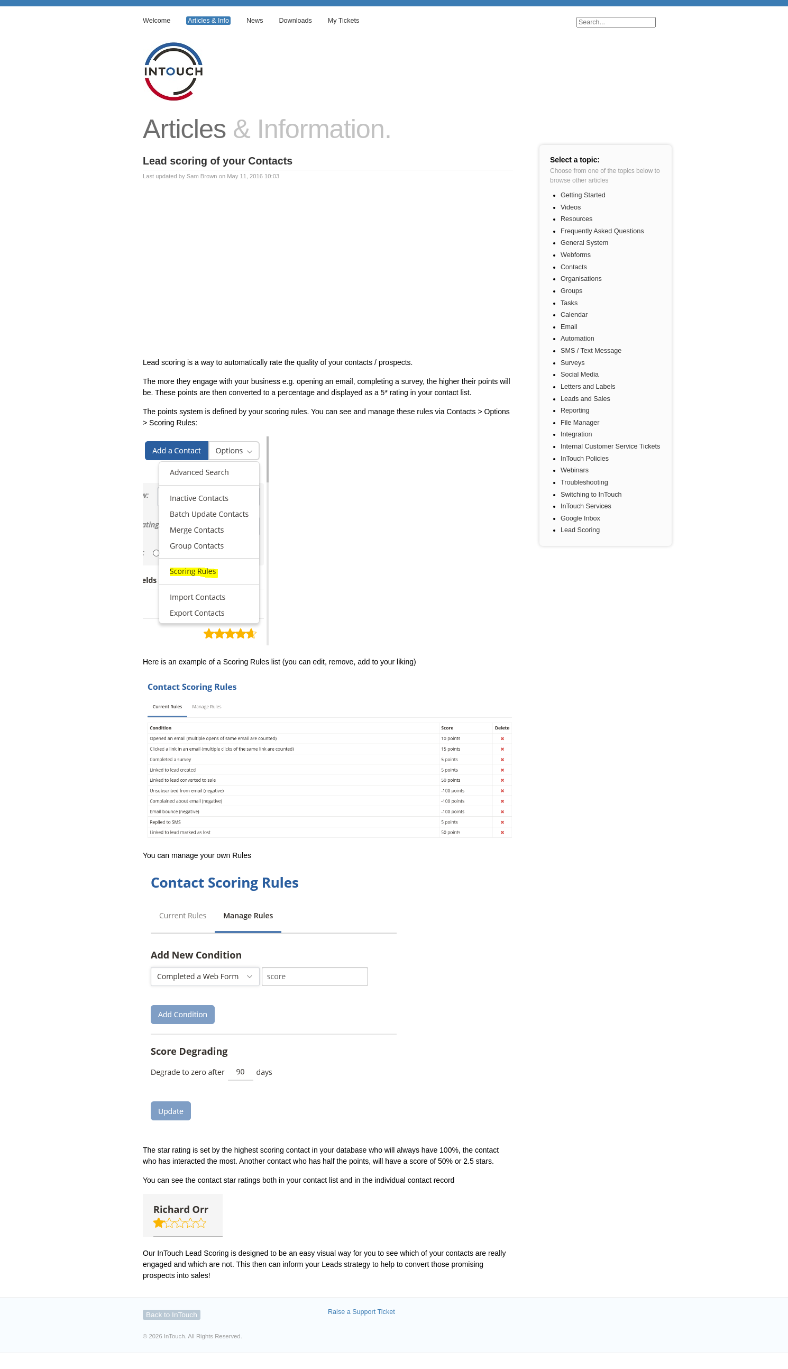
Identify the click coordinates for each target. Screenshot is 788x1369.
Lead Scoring (580, 530)
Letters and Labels (588, 386)
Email (569, 327)
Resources (576, 219)
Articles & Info (208, 20)
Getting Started (583, 195)
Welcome (156, 20)
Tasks (569, 303)
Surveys (573, 363)
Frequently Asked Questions (602, 231)
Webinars (575, 470)
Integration (576, 434)
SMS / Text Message (591, 350)
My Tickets (343, 20)
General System (584, 243)
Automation (577, 338)
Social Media (580, 374)
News (254, 20)
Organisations (581, 278)
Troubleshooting (584, 482)
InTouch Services (586, 506)
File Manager (580, 422)
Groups (571, 291)
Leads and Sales (585, 399)
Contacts (574, 267)
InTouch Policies (585, 458)
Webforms (576, 255)
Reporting (575, 410)
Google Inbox (580, 518)
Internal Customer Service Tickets (610, 446)
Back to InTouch (171, 1315)
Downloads (295, 20)
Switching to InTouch (591, 494)
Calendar (574, 314)
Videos (571, 207)
